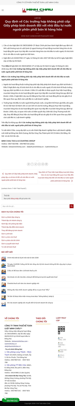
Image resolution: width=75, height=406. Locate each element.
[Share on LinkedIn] (46, 164)
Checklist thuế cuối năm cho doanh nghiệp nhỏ (23, 283)
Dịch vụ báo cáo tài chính (10, 240)
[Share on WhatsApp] (28, 164)
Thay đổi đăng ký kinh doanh (11, 230)
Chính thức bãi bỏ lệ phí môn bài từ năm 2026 (22, 258)
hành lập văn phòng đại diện (11, 224)
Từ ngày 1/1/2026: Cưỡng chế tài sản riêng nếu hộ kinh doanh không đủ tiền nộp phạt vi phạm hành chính (39, 265)
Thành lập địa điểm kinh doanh (12, 227)
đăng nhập (15, 198)
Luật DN (37, 18)
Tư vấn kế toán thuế (8, 247)
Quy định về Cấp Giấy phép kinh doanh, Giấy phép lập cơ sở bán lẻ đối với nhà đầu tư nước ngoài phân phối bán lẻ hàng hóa (19, 177)
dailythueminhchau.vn (13, 346)
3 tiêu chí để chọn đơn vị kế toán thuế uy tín (22, 271)
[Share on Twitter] (35, 164)
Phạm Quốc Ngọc (47, 36)
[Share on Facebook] (32, 164)
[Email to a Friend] (39, 164)
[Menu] (2, 10)
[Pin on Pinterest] (42, 164)
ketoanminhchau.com (19, 341)
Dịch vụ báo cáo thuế (9, 237)
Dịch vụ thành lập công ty (10, 217)
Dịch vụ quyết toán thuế (10, 244)
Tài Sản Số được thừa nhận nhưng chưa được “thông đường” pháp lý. (30, 296)
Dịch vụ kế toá (6, 234)
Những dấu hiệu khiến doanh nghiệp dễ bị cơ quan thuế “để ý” (28, 290)
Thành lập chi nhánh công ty (11, 220)
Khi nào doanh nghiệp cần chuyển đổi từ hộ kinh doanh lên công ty (30, 303)
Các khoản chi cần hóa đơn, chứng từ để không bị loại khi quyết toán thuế (32, 277)
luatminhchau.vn (11, 344)
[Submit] (72, 206)
